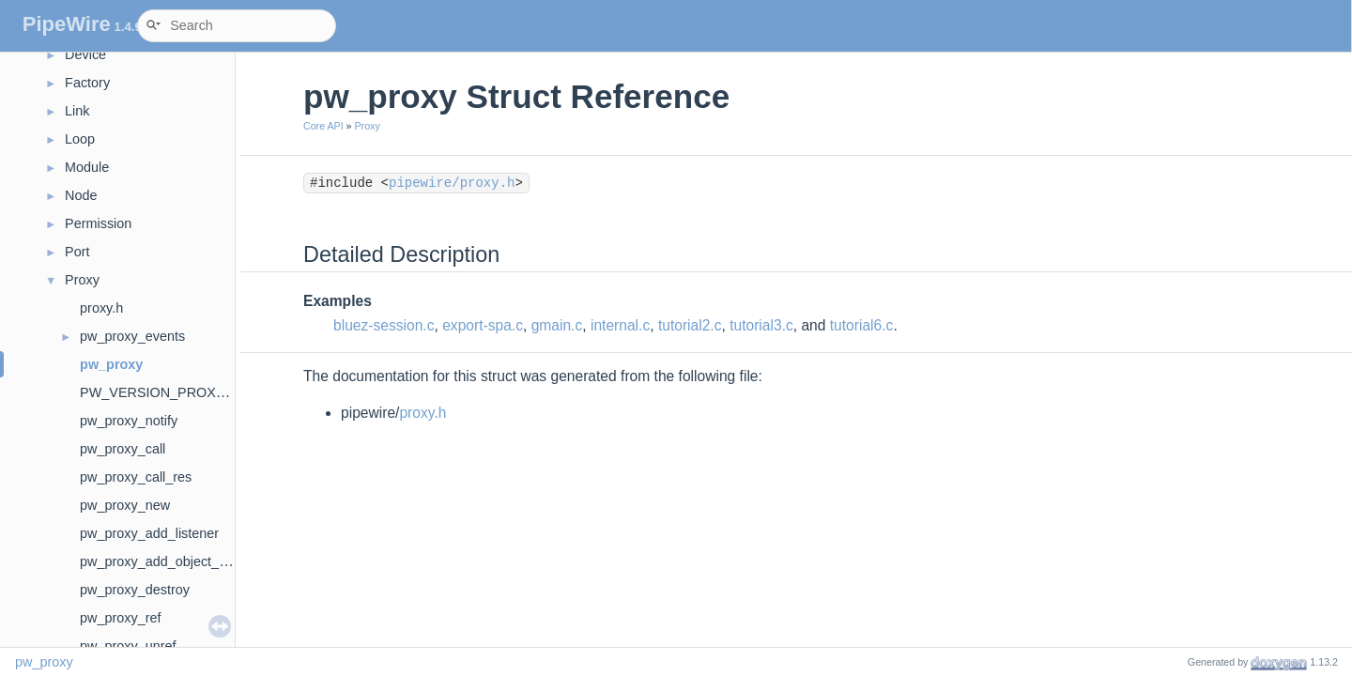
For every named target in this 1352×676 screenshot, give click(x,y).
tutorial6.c (862, 325)
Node (81, 195)
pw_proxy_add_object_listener (171, 561)
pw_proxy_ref (120, 617)
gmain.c (557, 325)
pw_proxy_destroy (135, 589)
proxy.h (101, 307)
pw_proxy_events (132, 336)
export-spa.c (482, 325)
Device (85, 54)
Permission (98, 223)
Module (87, 167)
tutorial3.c (761, 325)
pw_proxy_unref (128, 645)
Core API (323, 125)
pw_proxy (111, 364)
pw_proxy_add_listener (149, 533)
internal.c (620, 325)
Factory (87, 82)
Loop (80, 138)
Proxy (82, 279)
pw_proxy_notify (128, 420)
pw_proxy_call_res (136, 476)
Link (77, 110)
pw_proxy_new (125, 505)
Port (77, 251)
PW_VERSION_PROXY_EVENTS (183, 392)
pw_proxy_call (122, 448)
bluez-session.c (383, 325)
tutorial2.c (690, 325)
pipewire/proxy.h (452, 183)
